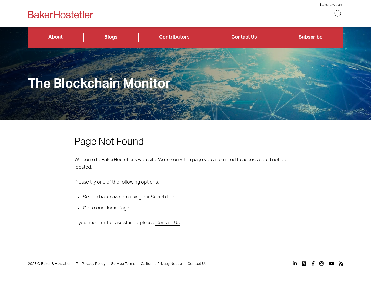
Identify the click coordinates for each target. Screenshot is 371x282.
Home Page (117, 208)
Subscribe (311, 37)
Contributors (174, 37)
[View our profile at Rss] (341, 263)
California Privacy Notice (161, 264)
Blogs (111, 37)
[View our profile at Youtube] (331, 263)
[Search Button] (338, 14)
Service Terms (123, 264)
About (55, 37)
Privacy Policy (93, 264)
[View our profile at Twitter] (304, 263)
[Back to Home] (60, 14)
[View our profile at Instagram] (321, 263)
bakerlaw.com (331, 5)
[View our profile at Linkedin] (295, 263)
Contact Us (244, 37)
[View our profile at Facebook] (313, 263)
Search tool (163, 197)
